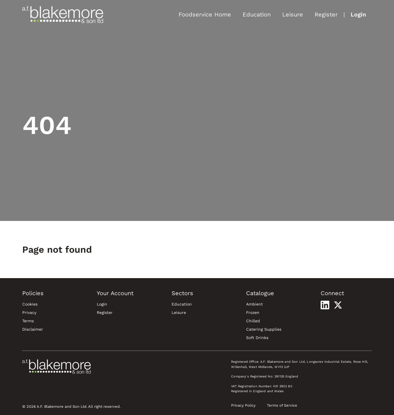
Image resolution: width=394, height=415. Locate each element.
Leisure (292, 14)
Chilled (253, 321)
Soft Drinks (257, 337)
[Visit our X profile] (338, 305)
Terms (28, 321)
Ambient (254, 304)
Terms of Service (282, 405)
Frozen (252, 312)
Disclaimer (32, 329)
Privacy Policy (243, 405)
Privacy (29, 312)
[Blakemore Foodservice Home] (62, 14)
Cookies (30, 304)
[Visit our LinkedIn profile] (325, 305)
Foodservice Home (205, 14)
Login (358, 14)
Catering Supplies (263, 329)
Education (257, 14)
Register (326, 14)
